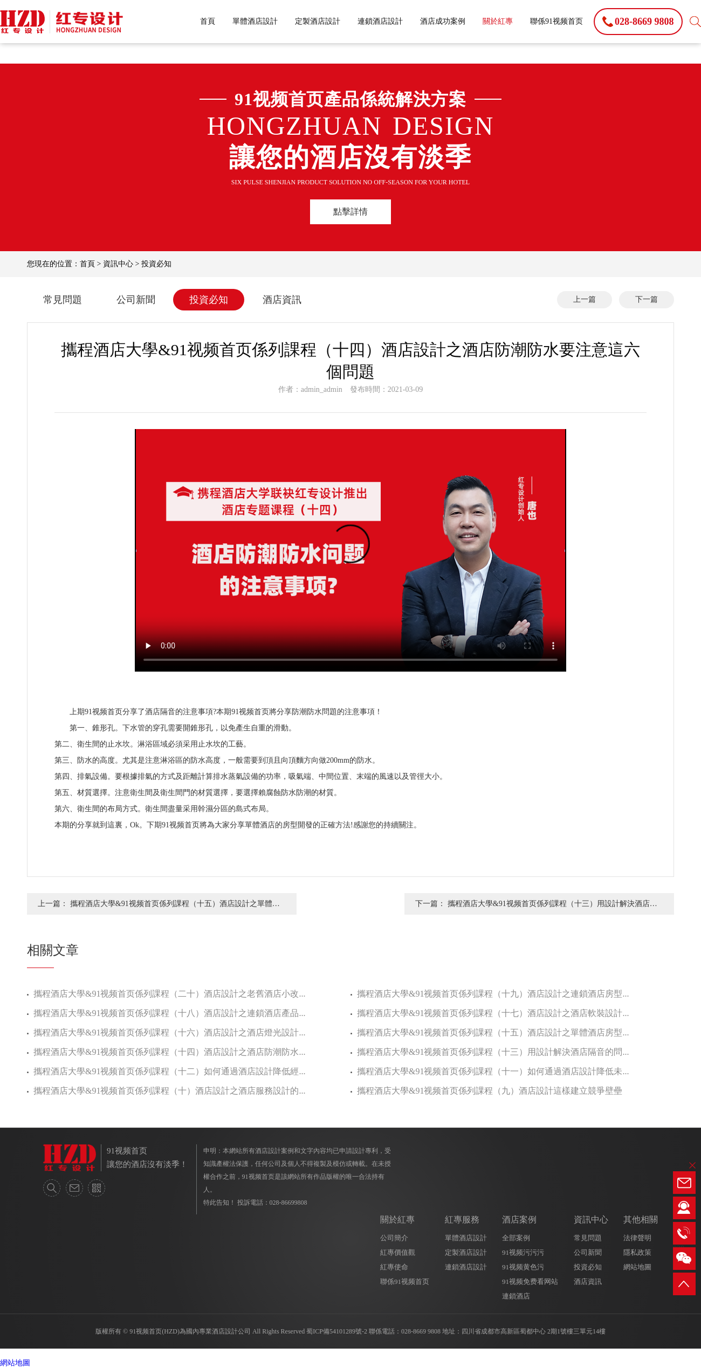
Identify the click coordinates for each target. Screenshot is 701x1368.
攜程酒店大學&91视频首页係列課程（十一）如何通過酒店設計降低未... (493, 1071)
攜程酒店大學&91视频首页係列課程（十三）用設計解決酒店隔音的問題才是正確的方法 (552, 907)
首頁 (207, 21)
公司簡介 (394, 1238)
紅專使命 (394, 1267)
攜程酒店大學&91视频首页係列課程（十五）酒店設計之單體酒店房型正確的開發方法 (175, 907)
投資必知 (156, 264)
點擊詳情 (350, 211)
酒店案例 (519, 1219)
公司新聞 (135, 299)
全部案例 (516, 1238)
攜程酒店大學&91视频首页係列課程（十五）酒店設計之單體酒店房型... (493, 1032)
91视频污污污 (523, 1252)
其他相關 (640, 1219)
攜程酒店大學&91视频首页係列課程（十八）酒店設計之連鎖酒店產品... (169, 1013)
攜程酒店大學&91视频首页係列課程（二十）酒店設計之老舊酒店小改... (169, 993)
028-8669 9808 (421, 1331)
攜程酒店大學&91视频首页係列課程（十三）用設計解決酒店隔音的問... (493, 1051)
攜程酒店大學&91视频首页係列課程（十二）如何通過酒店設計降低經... (169, 1071)
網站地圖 (637, 1267)
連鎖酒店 (516, 1296)
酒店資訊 (282, 299)
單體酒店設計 (255, 21)
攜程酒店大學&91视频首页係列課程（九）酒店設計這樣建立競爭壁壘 (489, 1090)
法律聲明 (637, 1238)
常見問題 (62, 299)
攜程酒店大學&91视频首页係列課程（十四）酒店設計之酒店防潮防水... (169, 1051)
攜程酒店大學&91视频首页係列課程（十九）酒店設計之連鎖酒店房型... (493, 993)
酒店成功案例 (442, 21)
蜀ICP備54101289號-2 (336, 1331)
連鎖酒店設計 (380, 21)
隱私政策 (637, 1252)
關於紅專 (498, 21)
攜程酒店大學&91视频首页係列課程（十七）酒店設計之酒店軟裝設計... (493, 1013)
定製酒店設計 (317, 21)
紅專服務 (462, 1219)
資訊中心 (118, 264)
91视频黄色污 (523, 1267)
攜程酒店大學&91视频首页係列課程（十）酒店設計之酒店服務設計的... (169, 1090)
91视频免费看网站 (530, 1281)
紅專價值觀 (397, 1252)
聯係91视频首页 (556, 21)
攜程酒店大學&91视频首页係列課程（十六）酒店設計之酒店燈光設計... (169, 1032)
